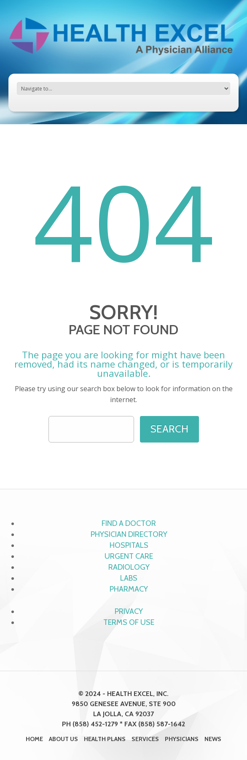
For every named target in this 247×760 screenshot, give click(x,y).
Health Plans (105, 739)
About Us (63, 739)
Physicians (182, 739)
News (212, 739)
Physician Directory (129, 534)
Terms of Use (128, 622)
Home (34, 739)
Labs (128, 578)
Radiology (129, 567)
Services (145, 739)
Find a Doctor (129, 523)
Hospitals (129, 545)
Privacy (129, 611)
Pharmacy (129, 589)
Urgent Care (129, 556)
